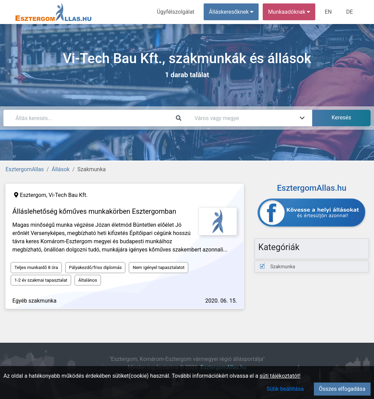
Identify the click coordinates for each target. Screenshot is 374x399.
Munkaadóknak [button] (289, 12)
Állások (60, 169)
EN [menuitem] (328, 12)
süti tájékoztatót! (280, 376)
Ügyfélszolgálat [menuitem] (175, 12)
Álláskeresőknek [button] (231, 12)
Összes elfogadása (342, 389)
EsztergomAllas (24, 169)
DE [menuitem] (349, 12)
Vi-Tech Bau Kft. (68, 195)
